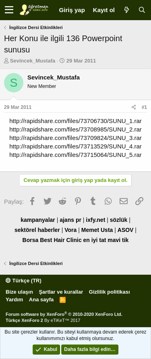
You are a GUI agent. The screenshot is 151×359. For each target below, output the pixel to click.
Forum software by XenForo (64, 314)
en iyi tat (94, 240)
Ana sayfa (41, 299)
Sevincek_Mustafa (33, 61)
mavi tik (118, 240)
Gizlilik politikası (109, 292)
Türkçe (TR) (23, 281)
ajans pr (70, 220)
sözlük (119, 220)
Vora (70, 230)
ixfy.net (95, 220)
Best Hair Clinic (60, 240)
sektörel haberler (37, 230)
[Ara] (141, 9)
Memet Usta (97, 230)
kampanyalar (38, 220)
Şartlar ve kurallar (61, 292)
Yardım (14, 299)
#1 (144, 107)
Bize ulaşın (19, 292)
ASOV (126, 230)
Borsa (31, 240)
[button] (9, 10)
